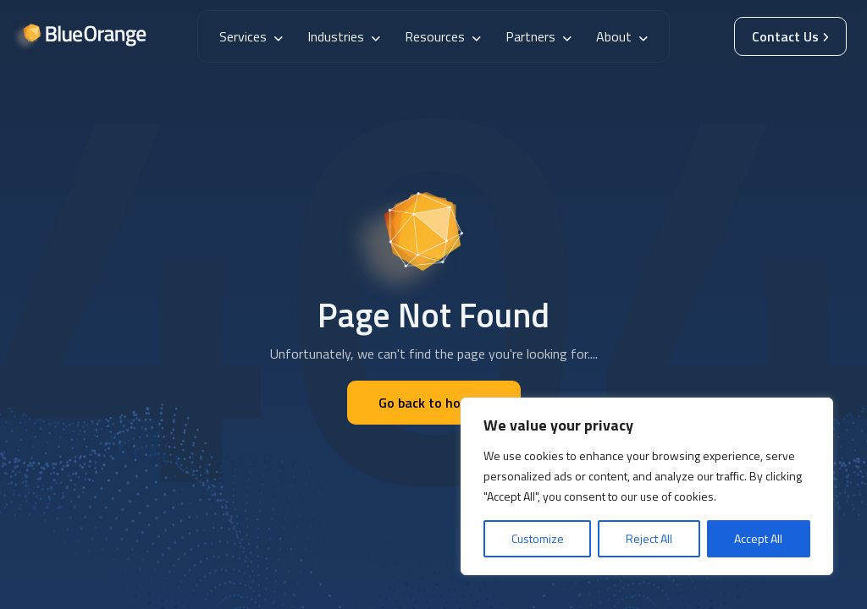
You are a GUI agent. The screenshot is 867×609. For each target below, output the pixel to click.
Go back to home (433, 402)
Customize (537, 538)
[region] (647, 486)
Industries (343, 36)
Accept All (758, 538)
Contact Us (790, 36)
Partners (538, 36)
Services (251, 36)
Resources (443, 36)
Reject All (649, 538)
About (622, 36)
